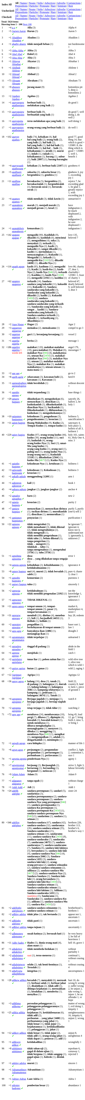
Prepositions (21, 6)
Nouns (32, 3)
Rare (53, 6)
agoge (18, 743)
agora (18, 606)
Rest (70, 6)
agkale (19, 476)
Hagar (18, 324)
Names (23, 3)
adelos (19, 914)
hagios (18, 434)
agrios (18, 668)
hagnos (19, 571)
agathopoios (18, 129)
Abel (17, 54)
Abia (17, 57)
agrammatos (18, 638)
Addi (17, 787)
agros (18, 681)
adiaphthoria (18, 972)
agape (18, 266)
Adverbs (61, 3)
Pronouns (44, 6)
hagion (18, 422)
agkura (19, 489)
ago (16, 714)
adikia (18, 1012)
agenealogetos (19, 384)
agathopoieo (18, 113)
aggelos (16, 348)
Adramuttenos (19, 1071)
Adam (18, 774)
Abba (17, 50)
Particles (33, 6)
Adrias (19, 1079)
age (16, 373)
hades (18, 943)
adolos (19, 1063)
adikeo (19, 980)
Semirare (62, 6)
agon (17, 750)
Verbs (40, 3)
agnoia (19, 565)
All (16, 9)
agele (17, 377)
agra (16, 631)
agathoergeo (18, 104)
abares (19, 44)
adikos (19, 1033)
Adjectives (50, 3)
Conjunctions (74, 3)
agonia (19, 758)
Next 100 (27, 24)
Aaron (19, 31)
